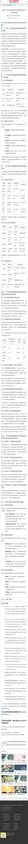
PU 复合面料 (6, 814)
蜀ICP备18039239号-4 (6, 808)
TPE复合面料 (6, 820)
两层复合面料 (17, 816)
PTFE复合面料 (6, 818)
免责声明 (16, 829)
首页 (4, 5)
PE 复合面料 (17, 814)
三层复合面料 (17, 818)
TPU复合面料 (6, 816)
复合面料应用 (6, 829)
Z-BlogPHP (7, 810)
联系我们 (16, 825)
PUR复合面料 (17, 820)
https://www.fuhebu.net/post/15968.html (16, 726)
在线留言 (16, 827)
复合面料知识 (9, 5)
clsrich (9, 15)
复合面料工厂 (6, 827)
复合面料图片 (6, 825)
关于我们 (16, 823)
